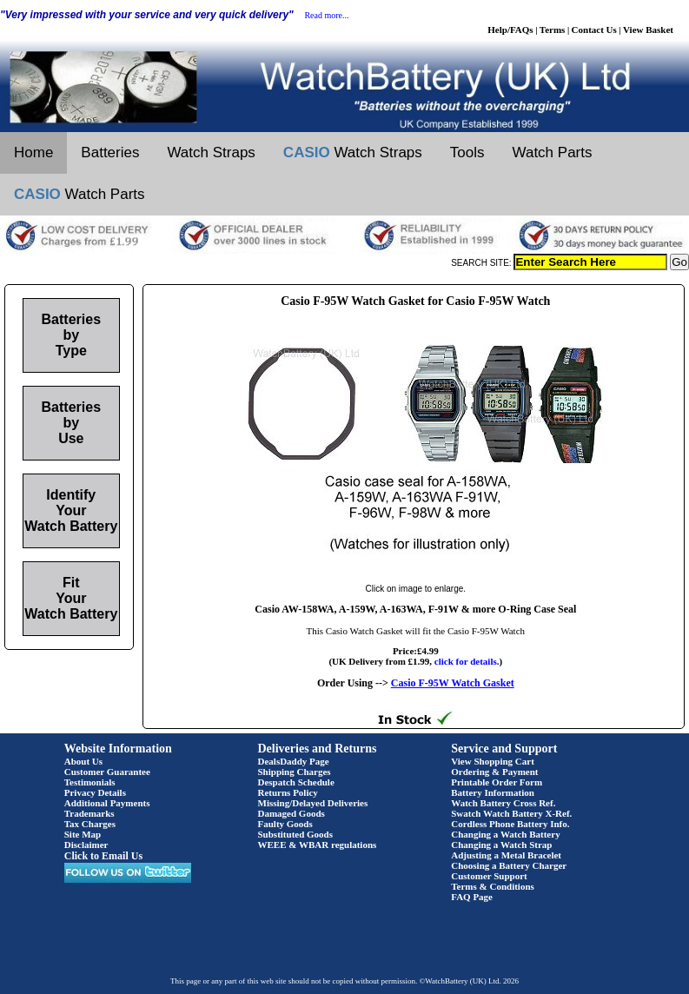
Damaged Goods (291, 813)
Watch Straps (211, 152)
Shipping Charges (294, 771)
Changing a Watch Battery (505, 834)
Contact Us (594, 29)
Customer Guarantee (107, 771)
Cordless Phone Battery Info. (510, 823)
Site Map (82, 834)
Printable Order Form (496, 782)
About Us (83, 761)
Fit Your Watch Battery (70, 598)
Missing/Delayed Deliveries (313, 803)
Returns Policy (288, 792)
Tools (467, 152)
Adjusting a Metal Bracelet (506, 855)
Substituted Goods (296, 834)
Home (33, 152)
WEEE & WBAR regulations (317, 844)
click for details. (467, 661)
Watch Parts (553, 152)
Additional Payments (107, 803)
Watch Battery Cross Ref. (503, 803)
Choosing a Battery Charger (508, 865)
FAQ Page (472, 896)
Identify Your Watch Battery (70, 510)
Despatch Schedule (296, 782)
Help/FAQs (510, 29)
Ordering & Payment (494, 771)
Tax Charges (90, 823)
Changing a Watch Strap (501, 844)
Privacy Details (95, 792)
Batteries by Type (71, 335)
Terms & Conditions (492, 886)
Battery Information (492, 792)
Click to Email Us (103, 856)
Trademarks (89, 813)
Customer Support (489, 876)
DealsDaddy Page (293, 761)
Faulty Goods (285, 823)
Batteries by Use (71, 423)
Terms (553, 29)
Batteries (110, 152)
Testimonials (90, 782)
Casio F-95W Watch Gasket (452, 683)
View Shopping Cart (492, 761)
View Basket (648, 29)
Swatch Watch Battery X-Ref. (511, 813)
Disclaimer (86, 844)
